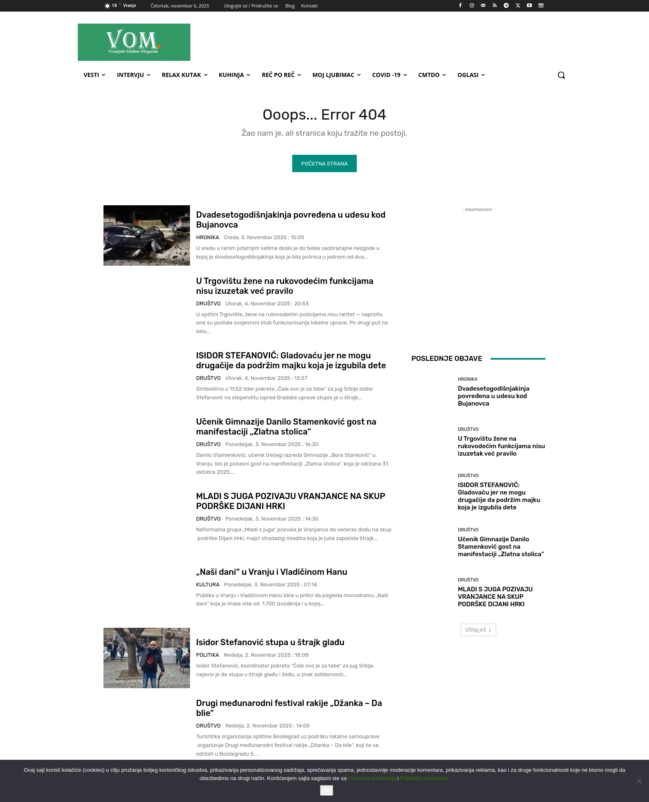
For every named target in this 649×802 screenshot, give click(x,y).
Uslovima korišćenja (372, 778)
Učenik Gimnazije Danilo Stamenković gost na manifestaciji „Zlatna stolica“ (286, 429)
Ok (326, 790)
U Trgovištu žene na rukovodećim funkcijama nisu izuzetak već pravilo (284, 288)
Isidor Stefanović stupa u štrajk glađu (270, 644)
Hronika (207, 239)
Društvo (208, 305)
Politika (207, 657)
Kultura (208, 586)
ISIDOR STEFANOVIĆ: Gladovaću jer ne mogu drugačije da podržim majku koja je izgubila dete (291, 362)
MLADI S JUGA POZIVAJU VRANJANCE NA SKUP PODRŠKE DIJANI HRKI (495, 599)
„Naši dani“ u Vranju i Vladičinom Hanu (271, 574)
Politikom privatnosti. (424, 778)
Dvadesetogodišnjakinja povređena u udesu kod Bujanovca (493, 398)
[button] (561, 75)
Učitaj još (478, 631)
